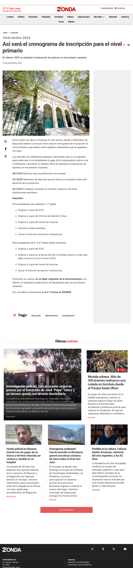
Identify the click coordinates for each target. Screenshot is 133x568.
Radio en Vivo (106, 8)
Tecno (61, 22)
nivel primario (51, 315)
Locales (10, 17)
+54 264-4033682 (81, 562)
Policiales (46, 17)
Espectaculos (84, 17)
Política (21, 17)
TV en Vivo (119, 8)
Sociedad (59, 17)
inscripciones (68, 315)
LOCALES (14, 33)
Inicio (5, 33)
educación (36, 315)
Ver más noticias (66, 510)
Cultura (70, 17)
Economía (33, 17)
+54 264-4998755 (83, 565)
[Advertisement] (115, 26)
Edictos (71, 22)
